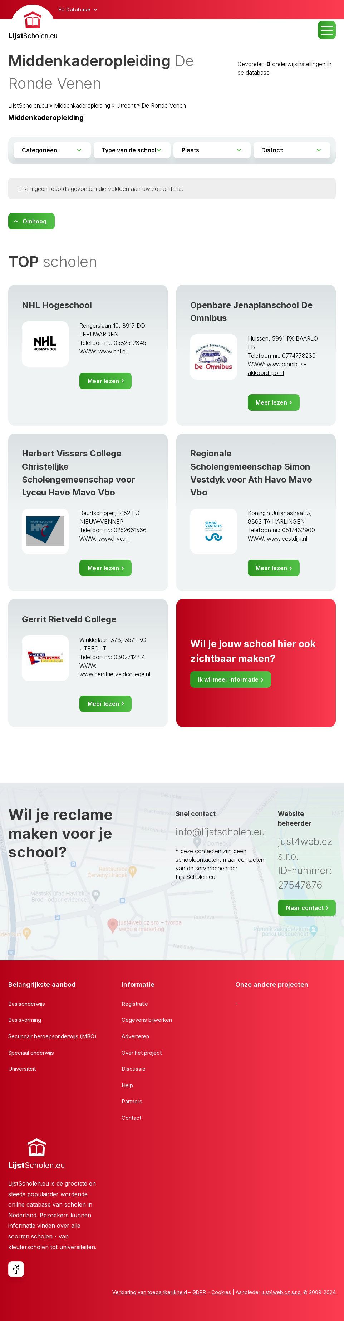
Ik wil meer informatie (228, 679)
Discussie (134, 1068)
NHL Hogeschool (57, 305)
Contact (131, 1117)
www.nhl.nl (112, 351)
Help (127, 1085)
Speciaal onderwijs (31, 1052)
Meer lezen (103, 381)
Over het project (142, 1052)
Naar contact (305, 907)
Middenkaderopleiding (82, 105)
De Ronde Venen (164, 105)
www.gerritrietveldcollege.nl (114, 674)
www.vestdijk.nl (287, 538)
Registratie (135, 1003)
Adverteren (135, 1036)
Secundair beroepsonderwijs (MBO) (52, 1036)
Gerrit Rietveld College (69, 619)
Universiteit (22, 1068)
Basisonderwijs (26, 1003)
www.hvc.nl (113, 538)
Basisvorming (24, 1019)
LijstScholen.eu (28, 105)
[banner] (33, 23)
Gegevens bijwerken (147, 1019)
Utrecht (126, 105)
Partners (132, 1101)
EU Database (74, 9)
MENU (327, 30)
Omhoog (34, 221)
